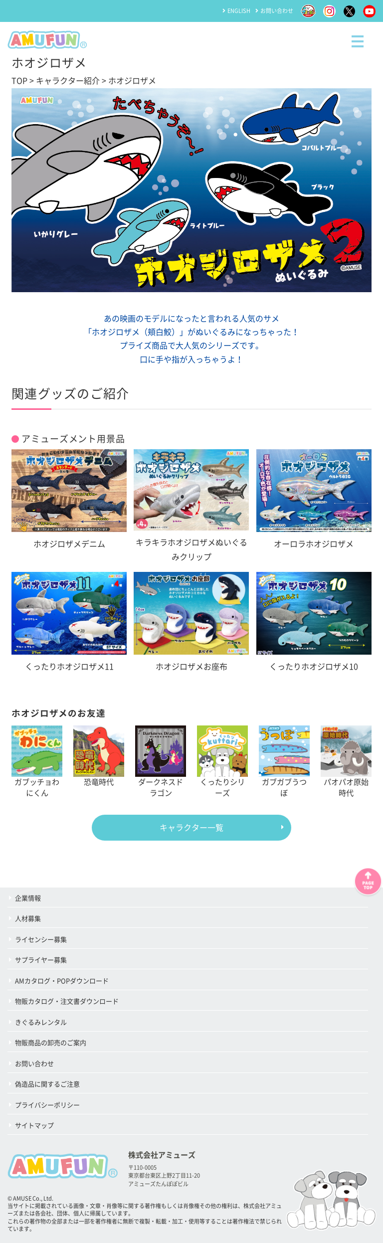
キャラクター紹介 (68, 81)
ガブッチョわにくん (36, 761)
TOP (19, 81)
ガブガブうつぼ (284, 761)
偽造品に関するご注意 (47, 1084)
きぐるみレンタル (41, 1022)
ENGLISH (238, 10)
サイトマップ (34, 1125)
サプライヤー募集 (41, 960)
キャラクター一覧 (191, 828)
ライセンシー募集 (41, 939)
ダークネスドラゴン (160, 761)
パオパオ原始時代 (346, 761)
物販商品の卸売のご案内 (50, 1043)
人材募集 (28, 918)
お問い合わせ (276, 10)
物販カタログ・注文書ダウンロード (67, 1001)
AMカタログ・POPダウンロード (62, 981)
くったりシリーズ (222, 761)
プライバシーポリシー (47, 1105)
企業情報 (28, 898)
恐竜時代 (98, 755)
